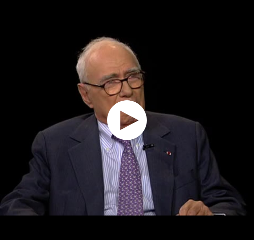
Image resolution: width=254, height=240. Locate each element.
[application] (127, 120)
